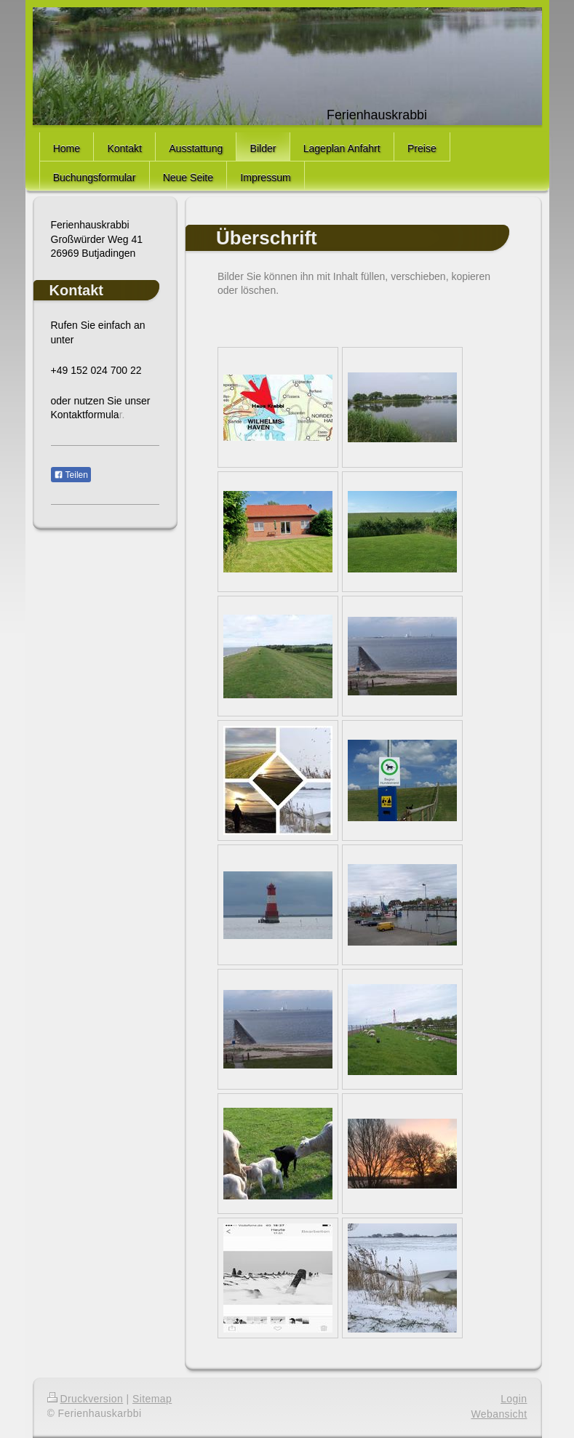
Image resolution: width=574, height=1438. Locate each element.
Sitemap (152, 1399)
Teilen (71, 475)
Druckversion (85, 1399)
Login (514, 1399)
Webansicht (499, 1414)
